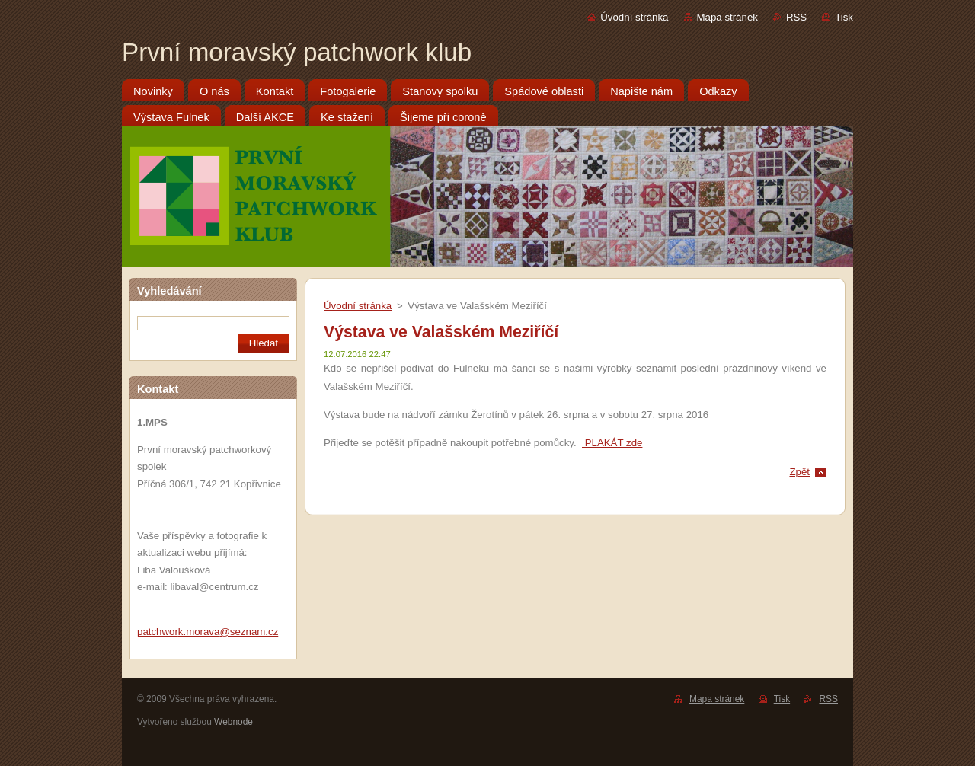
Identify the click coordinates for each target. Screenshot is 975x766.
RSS (796, 17)
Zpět (799, 471)
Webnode (233, 722)
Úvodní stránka (634, 17)
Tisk (844, 17)
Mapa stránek (727, 17)
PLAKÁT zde (612, 442)
